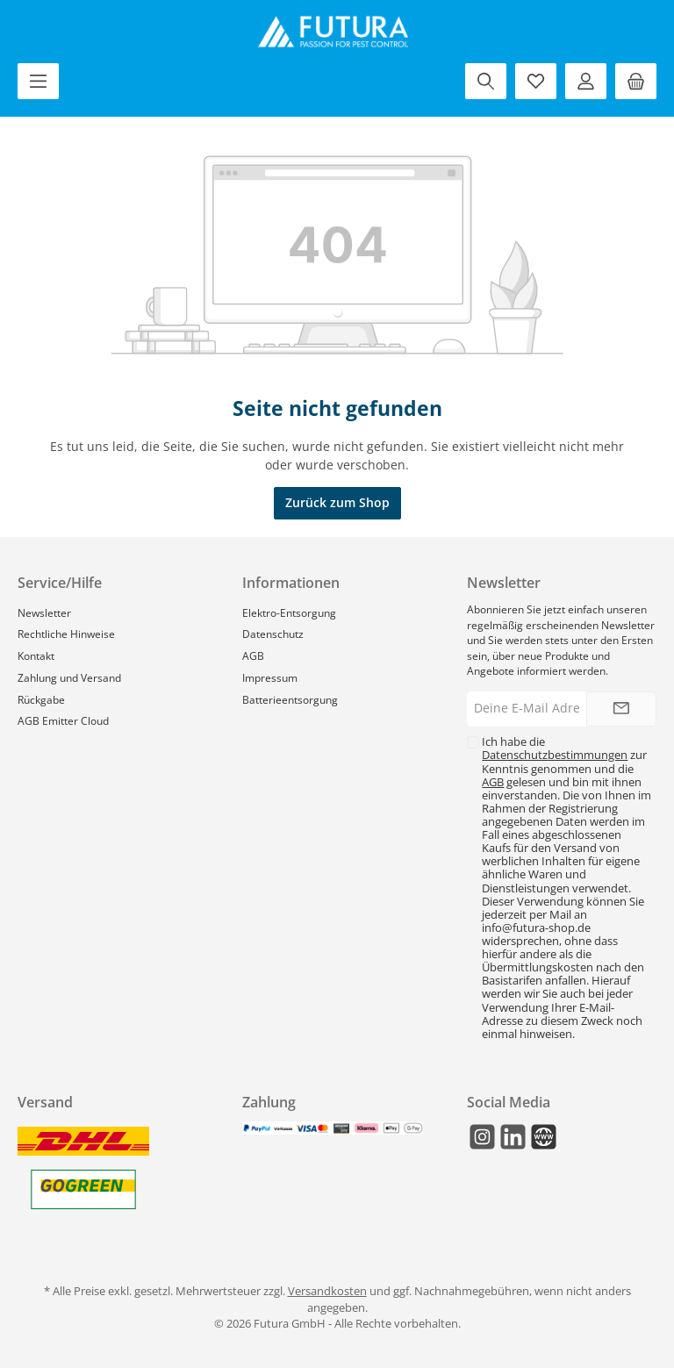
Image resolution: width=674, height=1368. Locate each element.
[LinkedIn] (513, 1136)
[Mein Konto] (585, 81)
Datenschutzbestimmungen (554, 755)
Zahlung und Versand (69, 677)
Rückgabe (41, 699)
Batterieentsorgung (290, 699)
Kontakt (36, 655)
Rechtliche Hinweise (66, 634)
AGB (253, 655)
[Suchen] (485, 81)
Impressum (270, 677)
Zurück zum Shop (337, 502)
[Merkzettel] (535, 81)
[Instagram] (482, 1136)
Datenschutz (273, 634)
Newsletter (44, 612)
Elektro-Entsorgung (289, 612)
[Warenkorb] (635, 81)
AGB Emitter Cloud (63, 720)
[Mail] (543, 1136)
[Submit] (621, 709)
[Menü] (38, 81)
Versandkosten (327, 1291)
